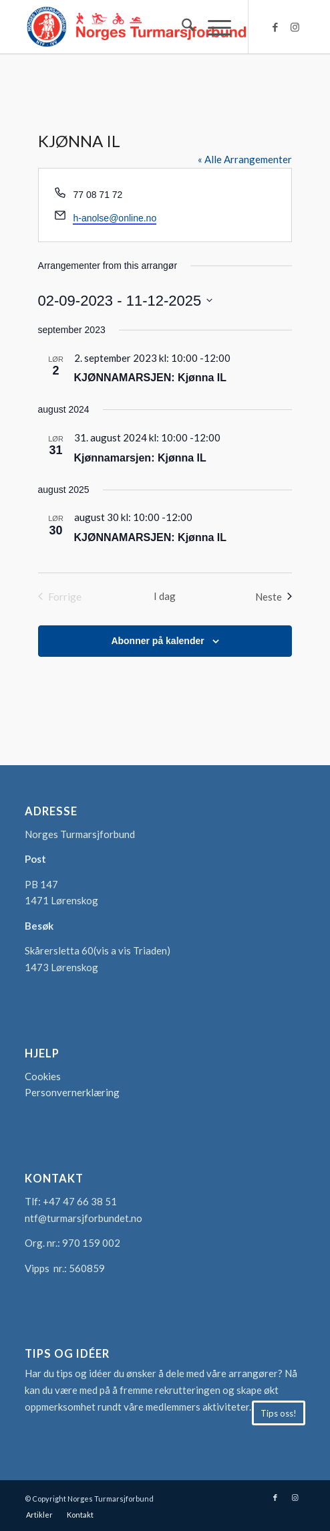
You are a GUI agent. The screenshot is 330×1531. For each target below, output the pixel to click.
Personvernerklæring (72, 1092)
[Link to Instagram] (295, 27)
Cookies (43, 1076)
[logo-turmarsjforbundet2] (137, 27)
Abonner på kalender (157, 640)
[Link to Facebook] (275, 27)
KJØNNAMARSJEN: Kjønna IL (150, 377)
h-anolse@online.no (114, 218)
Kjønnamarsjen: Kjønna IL (140, 458)
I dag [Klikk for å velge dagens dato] (165, 596)
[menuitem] (181, 27)
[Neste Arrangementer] (273, 596)
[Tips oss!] (278, 1413)
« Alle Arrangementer (245, 159)
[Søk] (181, 27)
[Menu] (212, 27)
